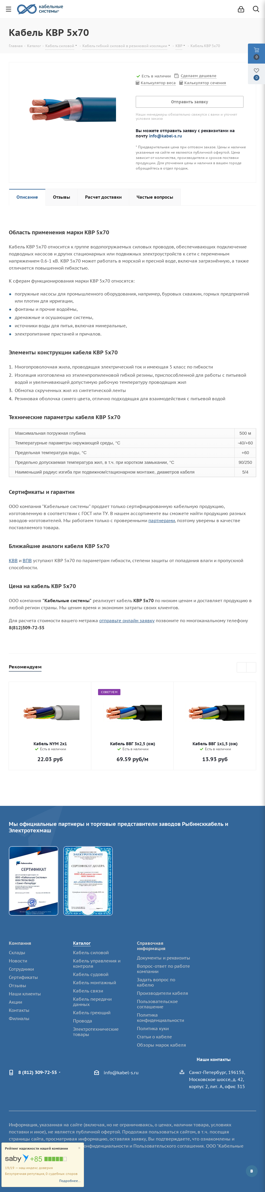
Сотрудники (21, 969)
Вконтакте (252, 1171)
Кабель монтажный (94, 982)
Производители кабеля (162, 993)
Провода (82, 1021)
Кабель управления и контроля (96, 963)
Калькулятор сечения (205, 82)
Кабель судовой (90, 974)
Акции (15, 1002)
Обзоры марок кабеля (161, 1045)
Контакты (19, 1010)
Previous (242, 668)
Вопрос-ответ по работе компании (163, 968)
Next (251, 668)
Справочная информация (151, 945)
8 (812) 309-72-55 (37, 1072)
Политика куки (153, 1028)
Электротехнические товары (96, 1031)
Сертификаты (23, 977)
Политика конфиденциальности (160, 1017)
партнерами (161, 520)
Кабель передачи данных (92, 1001)
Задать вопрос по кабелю (156, 982)
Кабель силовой (91, 952)
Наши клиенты (25, 994)
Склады (17, 952)
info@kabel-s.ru (165, 136)
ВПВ (27, 560)
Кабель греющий (91, 1012)
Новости (18, 961)
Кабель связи (88, 991)
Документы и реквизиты (163, 958)
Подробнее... (70, 1181)
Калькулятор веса (158, 82)
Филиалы (19, 1018)
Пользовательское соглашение (157, 1004)
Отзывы (17, 985)
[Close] (79, 1148)
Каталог (82, 943)
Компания (20, 943)
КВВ (13, 560)
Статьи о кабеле (154, 1037)
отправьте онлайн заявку (127, 620)
